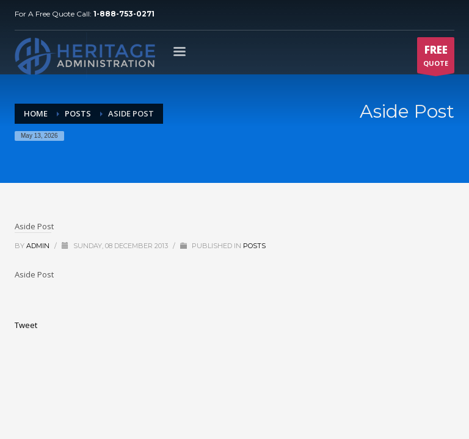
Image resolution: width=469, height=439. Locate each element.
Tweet (26, 324)
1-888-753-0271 (124, 13)
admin (38, 245)
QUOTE (435, 58)
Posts (254, 245)
